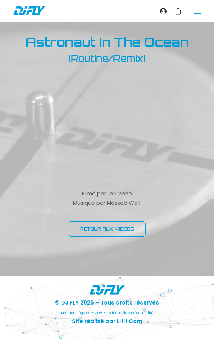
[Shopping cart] (175, 11)
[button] (197, 11)
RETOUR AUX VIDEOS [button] (107, 229)
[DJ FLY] (29, 10)
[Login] (160, 11)
